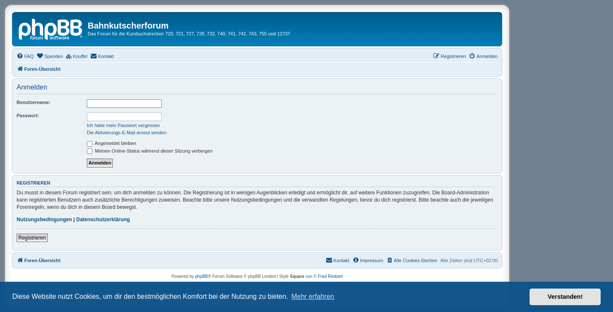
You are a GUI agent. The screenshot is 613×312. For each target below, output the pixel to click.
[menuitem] (25, 56)
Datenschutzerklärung (103, 219)
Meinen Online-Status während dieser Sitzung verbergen (149, 150)
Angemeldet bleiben (111, 143)
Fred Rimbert (330, 276)
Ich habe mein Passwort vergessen (123, 125)
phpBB (201, 276)
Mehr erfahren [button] (312, 296)
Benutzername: (33, 102)
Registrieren (32, 238)
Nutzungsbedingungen (44, 219)
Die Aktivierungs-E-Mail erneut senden (126, 132)
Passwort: (28, 115)
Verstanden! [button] (565, 296)
